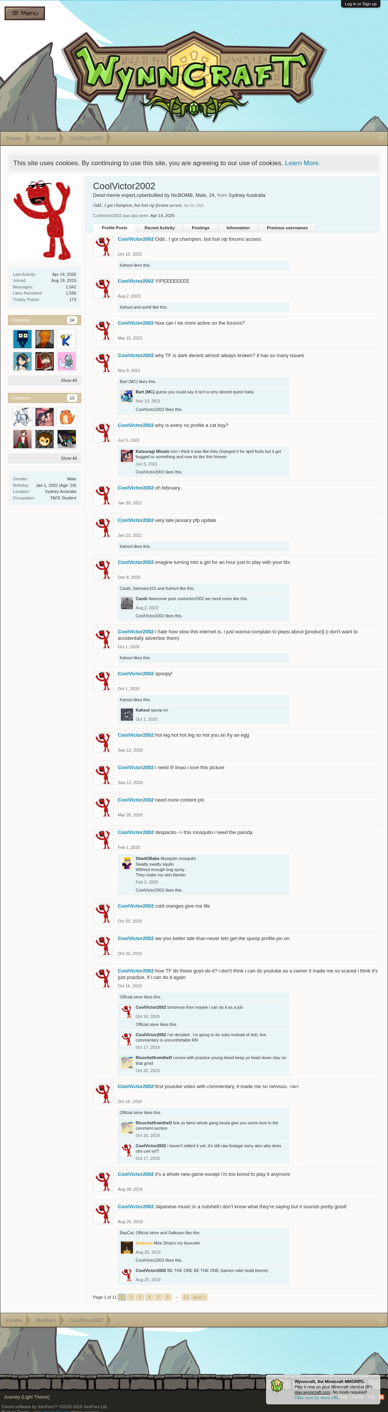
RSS (381, 1397)
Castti (125, 588)
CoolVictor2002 (136, 239)
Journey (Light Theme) (27, 1397)
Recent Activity (159, 227)
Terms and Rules (317, 1397)
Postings (200, 227)
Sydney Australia (60, 491)
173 (72, 299)
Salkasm (176, 1232)
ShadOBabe (147, 858)
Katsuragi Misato (153, 451)
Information (238, 227)
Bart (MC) (129, 381)
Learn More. (303, 163)
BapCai (126, 1232)
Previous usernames (287, 227)
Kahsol (126, 265)
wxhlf (146, 307)
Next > (199, 1297)
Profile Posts (114, 227)
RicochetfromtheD (154, 1057)
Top (371, 1397)
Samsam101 (144, 588)
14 (72, 320)
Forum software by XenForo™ (55, 1406)
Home (358, 1397)
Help (343, 1397)
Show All (69, 380)
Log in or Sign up (361, 4)
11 (186, 1297)
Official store (131, 997)
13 (72, 398)
